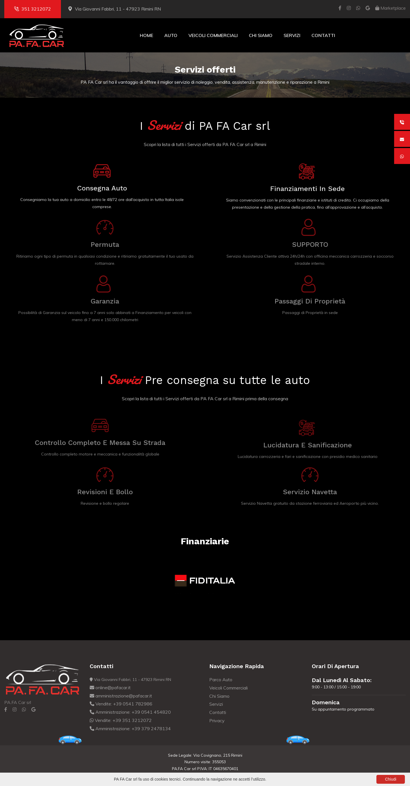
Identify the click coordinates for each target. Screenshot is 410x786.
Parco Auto (220, 679)
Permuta (107, 245)
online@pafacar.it (110, 687)
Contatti (323, 35)
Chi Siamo (260, 35)
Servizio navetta (312, 492)
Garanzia (107, 301)
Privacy (217, 720)
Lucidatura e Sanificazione (307, 447)
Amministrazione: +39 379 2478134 (130, 728)
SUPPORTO (312, 245)
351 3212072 (32, 9)
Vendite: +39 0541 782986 (121, 704)
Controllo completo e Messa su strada (98, 443)
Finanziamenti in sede (307, 189)
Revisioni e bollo (107, 492)
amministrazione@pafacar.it (121, 696)
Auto (170, 35)
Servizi (292, 35)
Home (146, 35)
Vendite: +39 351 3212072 (121, 720)
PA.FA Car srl (17, 702)
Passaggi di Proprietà (311, 301)
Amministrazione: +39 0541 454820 (130, 712)
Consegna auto (101, 188)
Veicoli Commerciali (213, 35)
